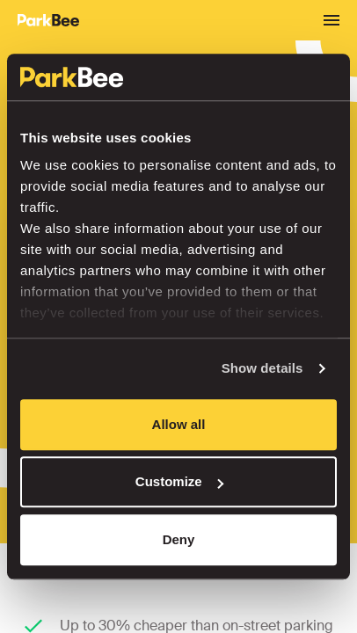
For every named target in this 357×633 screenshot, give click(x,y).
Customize (179, 481)
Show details (262, 367)
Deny (179, 539)
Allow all (179, 424)
